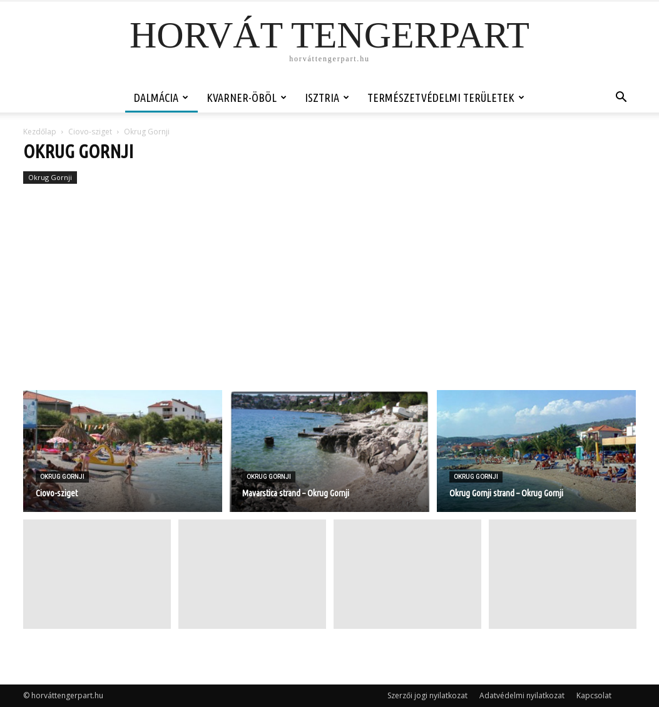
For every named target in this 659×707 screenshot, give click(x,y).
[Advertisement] (329, 296)
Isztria (327, 97)
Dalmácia (161, 97)
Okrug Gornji (50, 177)
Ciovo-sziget (90, 131)
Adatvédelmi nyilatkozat (521, 695)
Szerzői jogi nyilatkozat (427, 695)
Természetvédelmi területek (445, 97)
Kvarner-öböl (247, 97)
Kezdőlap (39, 131)
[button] (621, 98)
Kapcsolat (593, 695)
